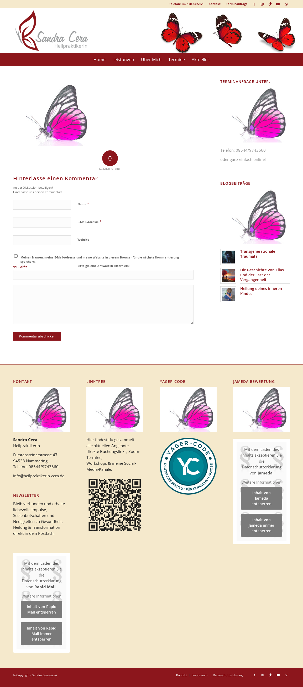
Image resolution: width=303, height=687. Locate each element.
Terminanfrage (237, 4)
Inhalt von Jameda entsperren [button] (261, 498)
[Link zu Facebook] (254, 4)
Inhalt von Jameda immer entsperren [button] (261, 525)
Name (83, 204)
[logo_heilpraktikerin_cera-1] (55, 30)
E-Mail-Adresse (89, 221)
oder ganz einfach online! (243, 159)
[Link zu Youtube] (278, 4)
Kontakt (215, 4)
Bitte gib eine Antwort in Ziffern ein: (103, 266)
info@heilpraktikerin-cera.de (38, 475)
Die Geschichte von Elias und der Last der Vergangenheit (262, 274)
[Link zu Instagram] (262, 4)
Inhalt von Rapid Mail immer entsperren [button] (41, 634)
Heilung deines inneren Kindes (261, 291)
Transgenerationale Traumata (257, 253)
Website (83, 239)
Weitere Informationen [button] (41, 596)
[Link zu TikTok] (270, 4)
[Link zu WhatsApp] (286, 4)
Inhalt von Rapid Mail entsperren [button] (41, 609)
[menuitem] (214, 4)
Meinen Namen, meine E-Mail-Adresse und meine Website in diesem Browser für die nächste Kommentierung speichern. (99, 259)
